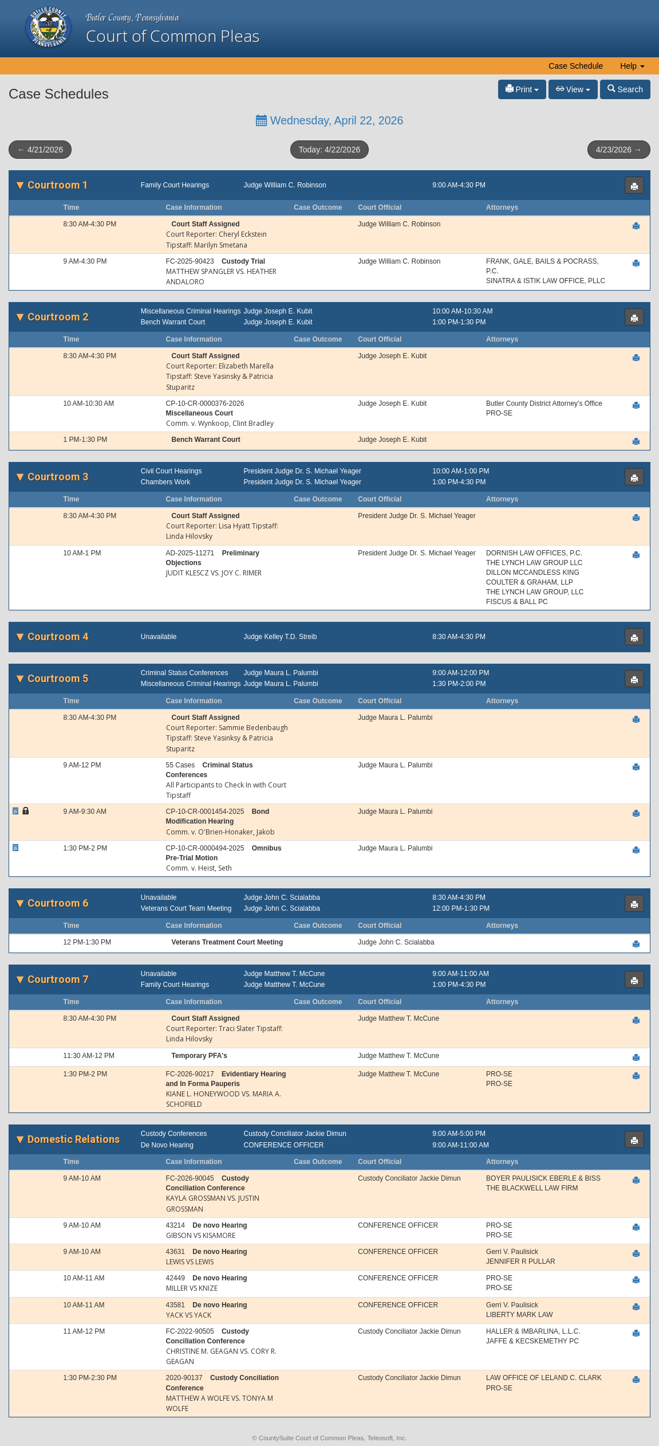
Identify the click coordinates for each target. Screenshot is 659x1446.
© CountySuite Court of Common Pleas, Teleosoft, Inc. (329, 1438)
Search (625, 89)
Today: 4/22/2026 (329, 149)
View (573, 89)
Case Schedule (575, 65)
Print (522, 89)
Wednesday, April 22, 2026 (330, 120)
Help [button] (632, 65)
